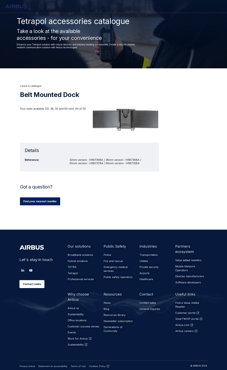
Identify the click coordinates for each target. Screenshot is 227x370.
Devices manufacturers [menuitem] (189, 275)
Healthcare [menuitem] (146, 275)
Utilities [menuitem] (143, 260)
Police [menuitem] (107, 255)
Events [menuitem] (72, 327)
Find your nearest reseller (40, 201)
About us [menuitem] (73, 306)
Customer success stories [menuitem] (83, 321)
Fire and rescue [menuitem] (113, 260)
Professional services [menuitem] (81, 275)
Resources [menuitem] (113, 291)
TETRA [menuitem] (72, 265)
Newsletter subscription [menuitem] (118, 316)
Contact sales (32, 284)
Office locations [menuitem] (77, 316)
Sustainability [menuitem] (76, 311)
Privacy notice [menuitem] (27, 358)
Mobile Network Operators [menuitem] (185, 268)
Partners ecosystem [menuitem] (185, 249)
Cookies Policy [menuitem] (95, 358)
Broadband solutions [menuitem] (80, 255)
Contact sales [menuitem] (147, 300)
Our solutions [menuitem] (80, 246)
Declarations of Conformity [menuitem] (113, 323)
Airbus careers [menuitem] (184, 325)
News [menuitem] (107, 300)
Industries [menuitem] (148, 246)
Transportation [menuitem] (148, 255)
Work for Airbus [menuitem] (78, 332)
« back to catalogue (30, 86)
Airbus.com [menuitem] (182, 319)
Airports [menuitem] (144, 270)
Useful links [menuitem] (186, 291)
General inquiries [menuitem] (149, 305)
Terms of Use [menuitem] (76, 358)
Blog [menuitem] (106, 305)
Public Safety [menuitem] (116, 246)
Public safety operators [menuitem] (118, 274)
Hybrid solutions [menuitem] (78, 260)
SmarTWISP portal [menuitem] (187, 314)
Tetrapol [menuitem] (73, 270)
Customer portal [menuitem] (185, 309)
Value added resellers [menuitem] (188, 260)
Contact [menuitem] (146, 291)
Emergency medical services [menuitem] (116, 267)
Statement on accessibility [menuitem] (52, 358)
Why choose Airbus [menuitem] (79, 294)
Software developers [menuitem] (188, 280)
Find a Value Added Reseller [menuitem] (187, 302)
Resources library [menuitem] (114, 310)
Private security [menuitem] (149, 265)
